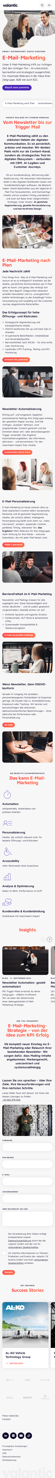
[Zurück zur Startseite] (10, 5)
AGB (4, 1453)
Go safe (9, 724)
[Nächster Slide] (49, 939)
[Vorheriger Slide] (43, 939)
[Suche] (42, 5)
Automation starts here (17, 452)
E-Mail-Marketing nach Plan (20, 103)
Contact (6, 1419)
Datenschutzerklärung (19, 1240)
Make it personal (13, 544)
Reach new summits (17, 87)
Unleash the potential (16, 359)
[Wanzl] (27, 1397)
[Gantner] (45, 1380)
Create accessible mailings (19, 635)
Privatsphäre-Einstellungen (14, 1446)
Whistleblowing (9, 1460)
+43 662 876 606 (11, 1099)
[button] (49, 5)
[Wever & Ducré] (45, 1397)
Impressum (7, 1449)
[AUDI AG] (27, 1380)
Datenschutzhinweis (11, 1456)
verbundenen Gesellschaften (23, 1247)
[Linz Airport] (10, 1397)
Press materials (10, 1415)
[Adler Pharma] (10, 1380)
